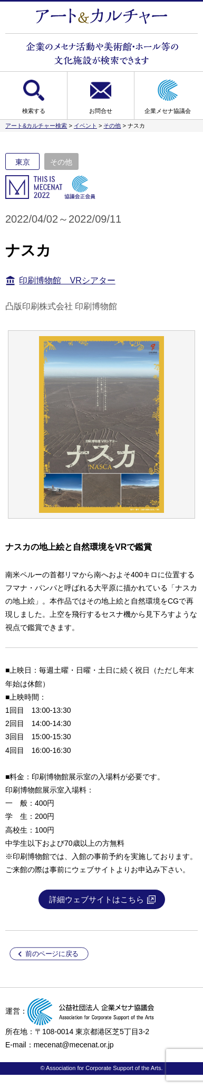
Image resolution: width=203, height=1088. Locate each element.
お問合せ (100, 111)
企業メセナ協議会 (167, 111)
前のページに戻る (52, 954)
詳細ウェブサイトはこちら (96, 899)
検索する (33, 111)
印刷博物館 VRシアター (67, 280)
